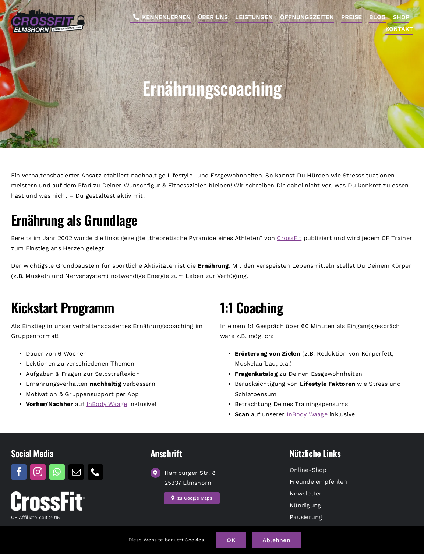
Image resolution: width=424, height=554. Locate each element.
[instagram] (38, 472)
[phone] (95, 472)
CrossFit (289, 237)
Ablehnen (276, 540)
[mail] (76, 472)
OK (231, 540)
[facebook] (18, 472)
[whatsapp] (57, 472)
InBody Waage (106, 403)
